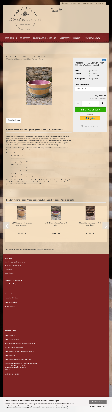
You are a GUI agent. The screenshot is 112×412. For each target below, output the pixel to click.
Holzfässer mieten (10, 361)
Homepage (40, 255)
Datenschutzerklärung (61, 408)
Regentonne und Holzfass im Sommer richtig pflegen (21, 369)
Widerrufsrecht (9, 278)
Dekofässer (25, 38)
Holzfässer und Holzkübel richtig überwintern (18, 365)
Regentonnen (11, 38)
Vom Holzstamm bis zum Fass (14, 353)
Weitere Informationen (97, 406)
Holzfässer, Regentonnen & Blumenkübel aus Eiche (19, 357)
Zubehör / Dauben (92, 38)
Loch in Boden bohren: (82, 90)
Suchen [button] (65, 3)
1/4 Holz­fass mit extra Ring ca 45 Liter (56, 229)
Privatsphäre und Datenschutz (14, 286)
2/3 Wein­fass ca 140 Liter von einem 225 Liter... (22, 229)
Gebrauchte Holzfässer (11, 303)
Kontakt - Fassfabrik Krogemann (15, 267)
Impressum (8, 275)
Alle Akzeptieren (98, 402)
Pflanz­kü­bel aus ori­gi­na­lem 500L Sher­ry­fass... (90, 229)
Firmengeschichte (10, 311)
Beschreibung (14, 125)
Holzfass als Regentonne (12, 345)
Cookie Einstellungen (11, 289)
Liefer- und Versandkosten (13, 271)
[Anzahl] (90, 108)
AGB (6, 282)
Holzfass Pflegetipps (11, 307)
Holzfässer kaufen (10, 341)
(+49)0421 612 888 (13, 379)
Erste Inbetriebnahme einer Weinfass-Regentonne (20, 349)
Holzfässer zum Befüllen (70, 38)
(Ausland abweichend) (95, 81)
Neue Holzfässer (9, 299)
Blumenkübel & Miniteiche (44, 38)
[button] (75, 3)
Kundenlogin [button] (88, 3)
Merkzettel (100, 3)
